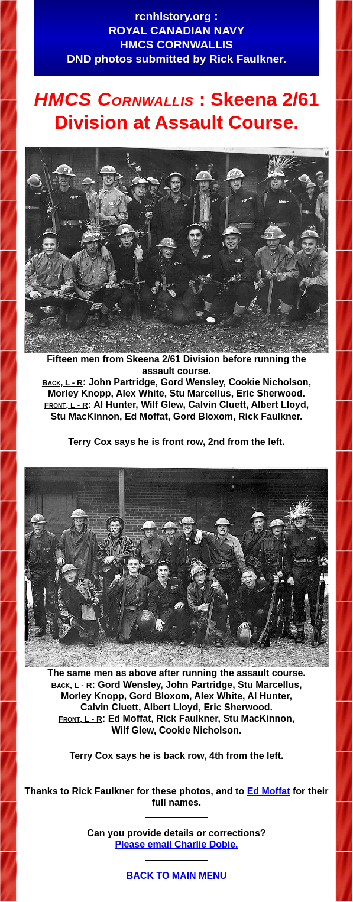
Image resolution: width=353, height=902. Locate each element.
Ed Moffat (268, 791)
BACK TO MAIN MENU (176, 876)
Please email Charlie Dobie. (176, 844)
